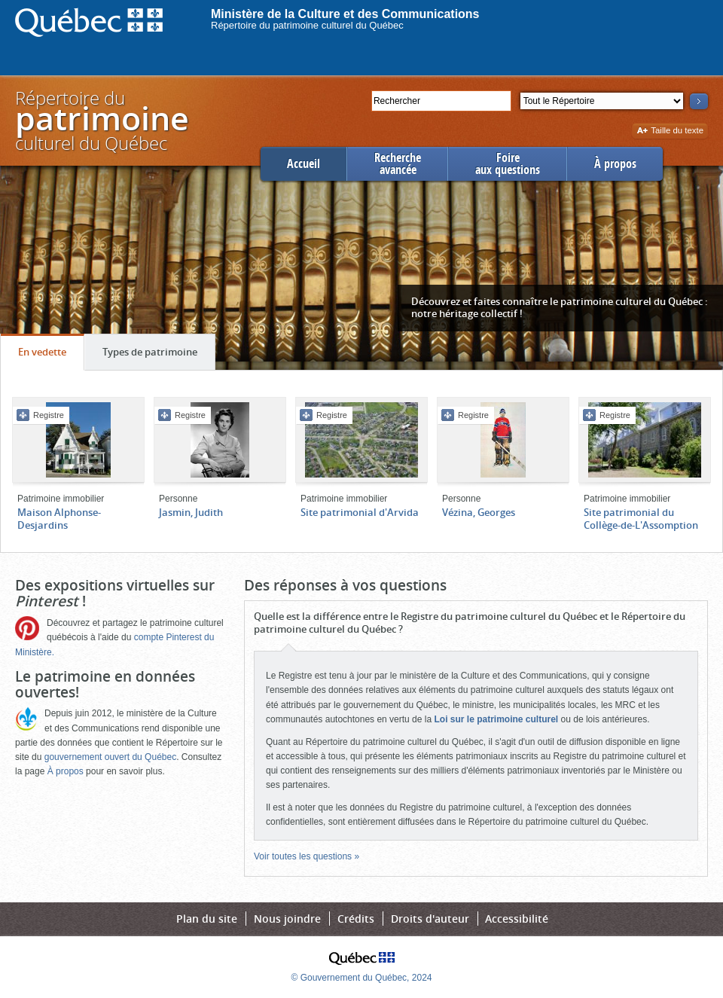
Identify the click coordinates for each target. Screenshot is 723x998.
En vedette (50, 355)
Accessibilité (516, 918)
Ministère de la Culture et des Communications (345, 14)
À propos (615, 164)
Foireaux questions (507, 164)
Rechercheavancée (397, 164)
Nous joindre (287, 918)
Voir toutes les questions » (306, 856)
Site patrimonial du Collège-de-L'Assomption (641, 518)
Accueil (303, 164)
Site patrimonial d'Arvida (359, 512)
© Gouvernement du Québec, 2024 (361, 977)
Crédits (355, 918)
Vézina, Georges (478, 512)
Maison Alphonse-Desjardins (59, 518)
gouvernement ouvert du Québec (110, 757)
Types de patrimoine (158, 355)
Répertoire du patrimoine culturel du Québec (307, 25)
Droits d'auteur (430, 918)
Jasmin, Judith (191, 512)
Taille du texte (669, 131)
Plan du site (206, 918)
